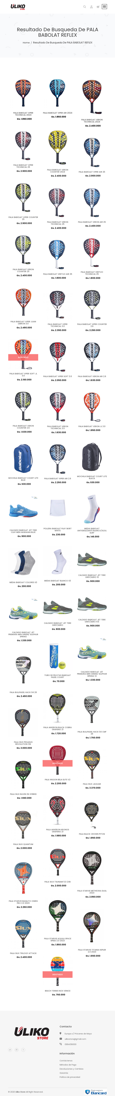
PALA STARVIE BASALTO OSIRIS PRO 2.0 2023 (23, 903)
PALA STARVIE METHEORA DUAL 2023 (91, 892)
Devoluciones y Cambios (71, 1069)
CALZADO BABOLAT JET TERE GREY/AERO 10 (91, 577)
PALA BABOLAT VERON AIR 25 (92, 223)
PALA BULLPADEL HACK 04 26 (23, 693)
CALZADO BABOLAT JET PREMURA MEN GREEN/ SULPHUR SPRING (23, 635)
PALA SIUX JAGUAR (92, 785)
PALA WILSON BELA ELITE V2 (57, 780)
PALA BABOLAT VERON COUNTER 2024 (57, 171)
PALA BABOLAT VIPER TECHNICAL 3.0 (57, 326)
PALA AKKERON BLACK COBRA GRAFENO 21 (57, 729)
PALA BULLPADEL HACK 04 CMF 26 (92, 733)
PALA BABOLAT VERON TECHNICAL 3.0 (57, 428)
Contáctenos (66, 1060)
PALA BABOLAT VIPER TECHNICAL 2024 (23, 113)
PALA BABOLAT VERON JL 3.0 (92, 427)
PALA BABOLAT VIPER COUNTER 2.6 (91, 326)
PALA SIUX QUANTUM (23, 845)
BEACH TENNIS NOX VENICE (57, 992)
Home (26, 42)
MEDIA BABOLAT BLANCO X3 (57, 582)
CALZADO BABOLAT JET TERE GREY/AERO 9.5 (91, 622)
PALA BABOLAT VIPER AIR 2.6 (57, 479)
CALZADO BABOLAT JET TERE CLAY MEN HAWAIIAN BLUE (23, 532)
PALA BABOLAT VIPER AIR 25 (92, 173)
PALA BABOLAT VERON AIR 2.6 (92, 377)
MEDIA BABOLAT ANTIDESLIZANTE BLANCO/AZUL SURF (91, 532)
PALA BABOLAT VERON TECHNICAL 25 (57, 224)
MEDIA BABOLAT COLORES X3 (23, 583)
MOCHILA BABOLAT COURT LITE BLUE (23, 480)
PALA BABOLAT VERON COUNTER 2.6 (23, 428)
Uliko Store (20, 1092)
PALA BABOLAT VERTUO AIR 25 (57, 275)
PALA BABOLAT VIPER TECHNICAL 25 (23, 167)
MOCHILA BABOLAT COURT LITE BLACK (91, 478)
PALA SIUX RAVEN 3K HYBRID (23, 795)
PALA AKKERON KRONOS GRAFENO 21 (57, 831)
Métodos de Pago (68, 1064)
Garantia (64, 1073)
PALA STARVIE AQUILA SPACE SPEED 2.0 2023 (57, 940)
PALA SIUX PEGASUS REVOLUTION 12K (23, 744)
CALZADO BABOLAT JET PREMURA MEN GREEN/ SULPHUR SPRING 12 (91, 675)
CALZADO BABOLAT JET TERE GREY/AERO (57, 625)
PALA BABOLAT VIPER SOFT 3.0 (57, 377)
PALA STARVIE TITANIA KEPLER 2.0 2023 (92, 951)
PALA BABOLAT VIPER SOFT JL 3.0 (23, 376)
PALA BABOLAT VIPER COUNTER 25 (23, 219)
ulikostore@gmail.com (75, 1039)
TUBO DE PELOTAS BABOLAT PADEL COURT (57, 677)
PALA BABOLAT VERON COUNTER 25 (23, 271)
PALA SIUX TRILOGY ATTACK (23, 954)
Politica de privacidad (70, 1077)
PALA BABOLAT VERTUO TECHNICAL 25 (92, 274)
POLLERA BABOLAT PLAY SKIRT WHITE (57, 530)
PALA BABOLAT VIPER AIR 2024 (57, 112)
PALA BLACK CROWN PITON (92, 835)
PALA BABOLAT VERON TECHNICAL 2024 (91, 120)
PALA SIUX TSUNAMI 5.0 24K (57, 883)
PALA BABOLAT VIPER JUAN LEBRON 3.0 (23, 323)
